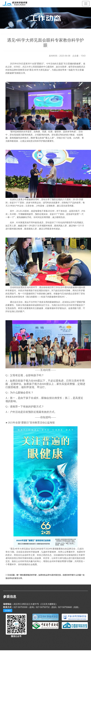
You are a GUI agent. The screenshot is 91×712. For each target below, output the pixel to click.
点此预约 (8, 610)
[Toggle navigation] (85, 3)
